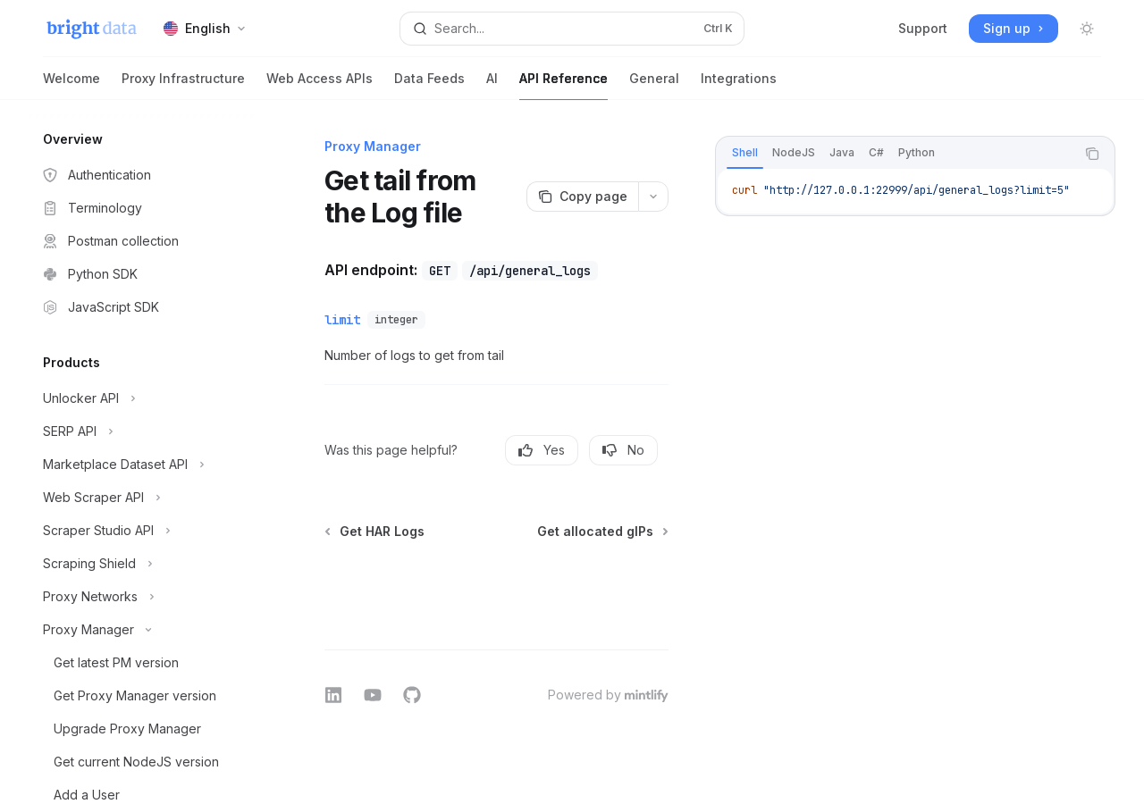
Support (922, 28)
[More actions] (653, 196)
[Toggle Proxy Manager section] (143, 630)
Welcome (71, 85)
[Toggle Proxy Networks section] (143, 597)
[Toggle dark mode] (1086, 28)
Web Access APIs (319, 85)
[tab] (745, 152)
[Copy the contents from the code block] (1092, 153)
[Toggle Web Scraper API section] (143, 498)
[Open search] (572, 29)
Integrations (739, 85)
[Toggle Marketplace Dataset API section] (143, 464)
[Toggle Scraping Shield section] (143, 564)
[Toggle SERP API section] (143, 431)
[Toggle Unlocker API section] (143, 398)
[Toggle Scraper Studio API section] (143, 531)
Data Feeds (429, 85)
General (654, 85)
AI (492, 85)
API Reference (563, 85)
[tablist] (895, 153)
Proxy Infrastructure (183, 85)
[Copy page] (582, 196)
